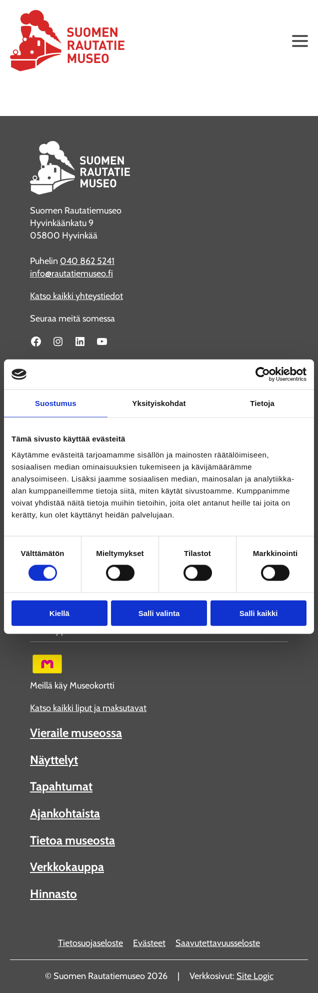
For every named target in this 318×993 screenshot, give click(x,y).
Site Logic (255, 976)
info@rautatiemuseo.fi (71, 273)
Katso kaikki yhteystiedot (76, 296)
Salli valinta (159, 612)
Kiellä (60, 612)
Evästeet (149, 943)
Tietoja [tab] (262, 403)
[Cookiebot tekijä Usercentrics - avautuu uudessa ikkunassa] (262, 374)
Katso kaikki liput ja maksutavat (88, 708)
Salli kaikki (259, 612)
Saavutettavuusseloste (218, 943)
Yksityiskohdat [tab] (159, 403)
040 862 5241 (87, 261)
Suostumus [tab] (55, 403)
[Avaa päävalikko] (300, 41)
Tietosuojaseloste (90, 943)
